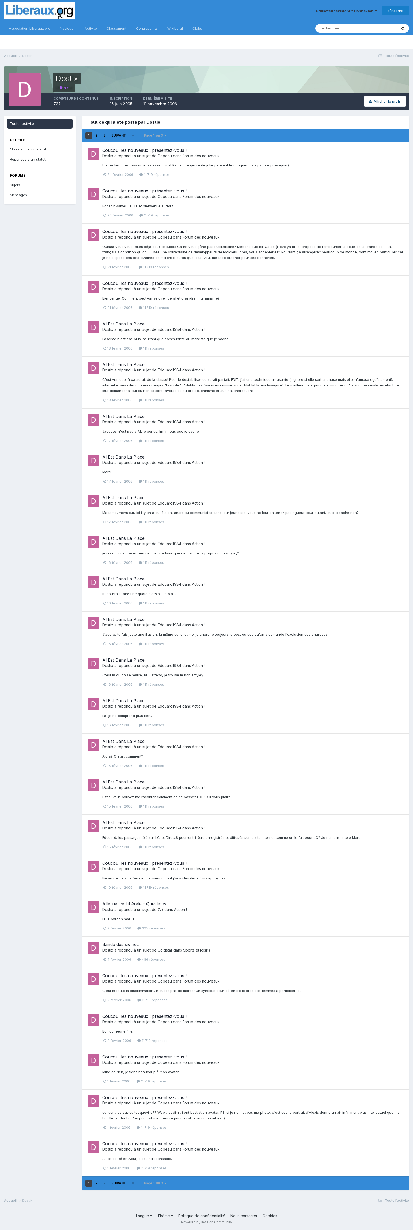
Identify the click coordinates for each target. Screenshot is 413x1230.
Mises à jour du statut (28, 149)
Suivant (118, 135)
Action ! (198, 329)
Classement (116, 28)
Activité (91, 28)
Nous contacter (243, 1215)
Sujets (15, 185)
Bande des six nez (120, 944)
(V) (160, 909)
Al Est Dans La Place (123, 324)
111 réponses (151, 348)
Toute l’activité (22, 123)
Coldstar (165, 950)
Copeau (165, 155)
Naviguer (67, 28)
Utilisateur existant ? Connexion (346, 11)
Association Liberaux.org (29, 28)
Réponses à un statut (28, 159)
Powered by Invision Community (206, 1222)
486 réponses (151, 959)
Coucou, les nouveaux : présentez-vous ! (144, 150)
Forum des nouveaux (201, 155)
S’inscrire (395, 11)
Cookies (270, 1215)
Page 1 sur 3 (155, 135)
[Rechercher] (338, 28)
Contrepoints (147, 28)
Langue (144, 1215)
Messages (18, 195)
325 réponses (151, 928)
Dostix (107, 155)
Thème (165, 1215)
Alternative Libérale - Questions (134, 903)
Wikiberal (175, 28)
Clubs (197, 28)
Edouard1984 (169, 329)
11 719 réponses (154, 174)
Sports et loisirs (196, 950)
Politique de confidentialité (201, 1215)
